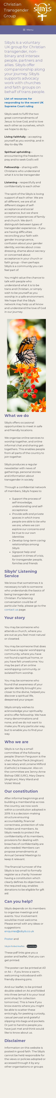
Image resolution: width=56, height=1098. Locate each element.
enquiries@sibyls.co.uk (19, 931)
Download (32, 946)
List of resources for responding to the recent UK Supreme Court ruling (23, 102)
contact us (11, 609)
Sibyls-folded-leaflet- (14, 946)
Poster (8, 938)
